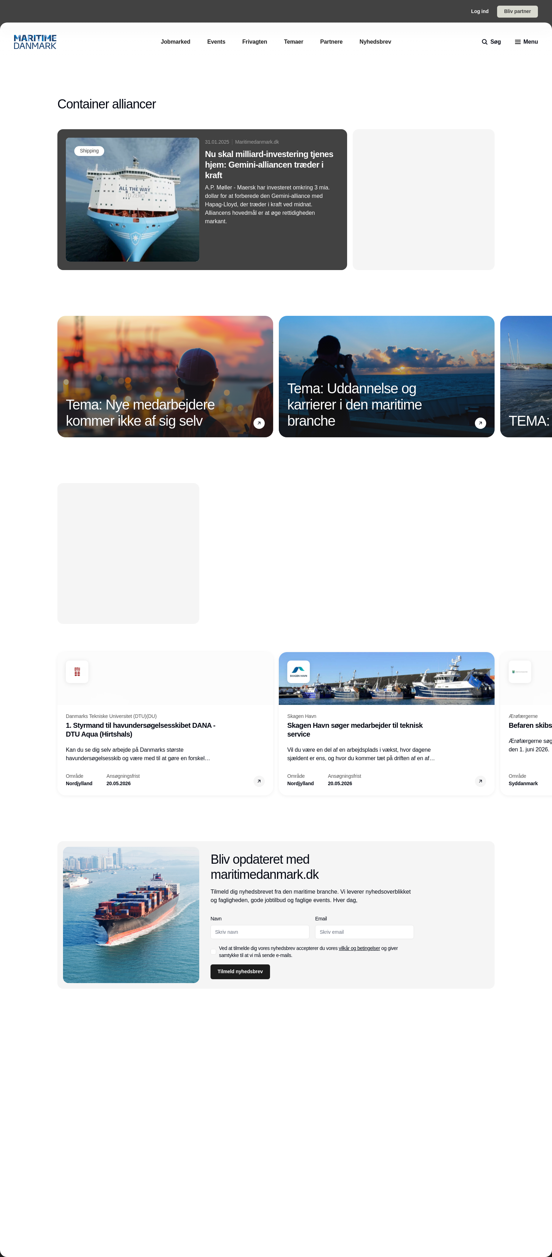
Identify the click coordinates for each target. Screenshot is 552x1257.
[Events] (216, 42)
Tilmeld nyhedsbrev (240, 971)
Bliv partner (517, 11)
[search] (491, 42)
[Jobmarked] (175, 42)
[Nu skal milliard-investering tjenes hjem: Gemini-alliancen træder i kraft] (202, 199)
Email (321, 918)
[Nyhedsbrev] (375, 42)
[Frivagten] (254, 42)
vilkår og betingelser (359, 948)
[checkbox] (213, 952)
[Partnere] (331, 42)
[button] (259, 423)
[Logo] (35, 42)
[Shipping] (89, 151)
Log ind (480, 11)
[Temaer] (293, 42)
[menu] (526, 42)
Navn (216, 918)
